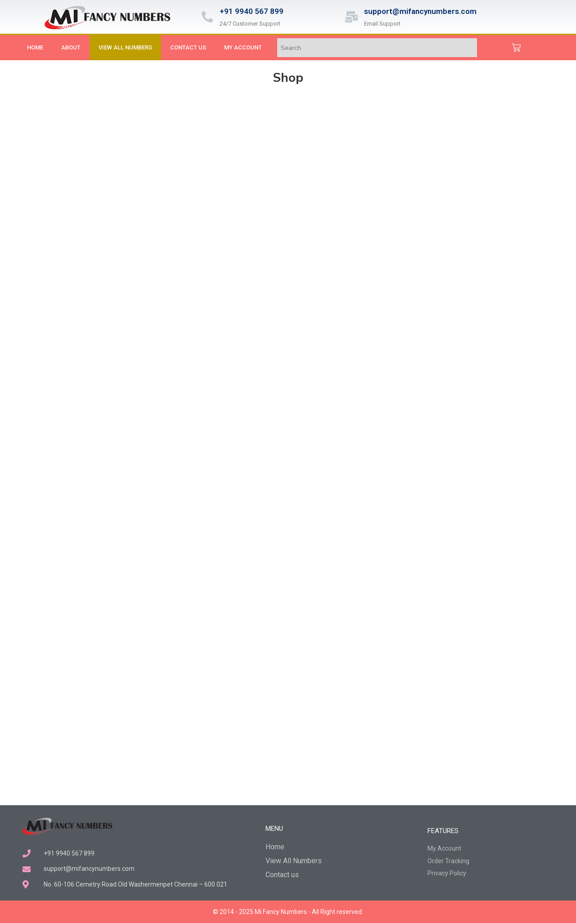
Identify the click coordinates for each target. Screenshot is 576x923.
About (71, 47)
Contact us (188, 47)
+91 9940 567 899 (252, 11)
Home (35, 47)
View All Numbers (125, 47)
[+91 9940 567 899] (207, 16)
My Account (243, 47)
